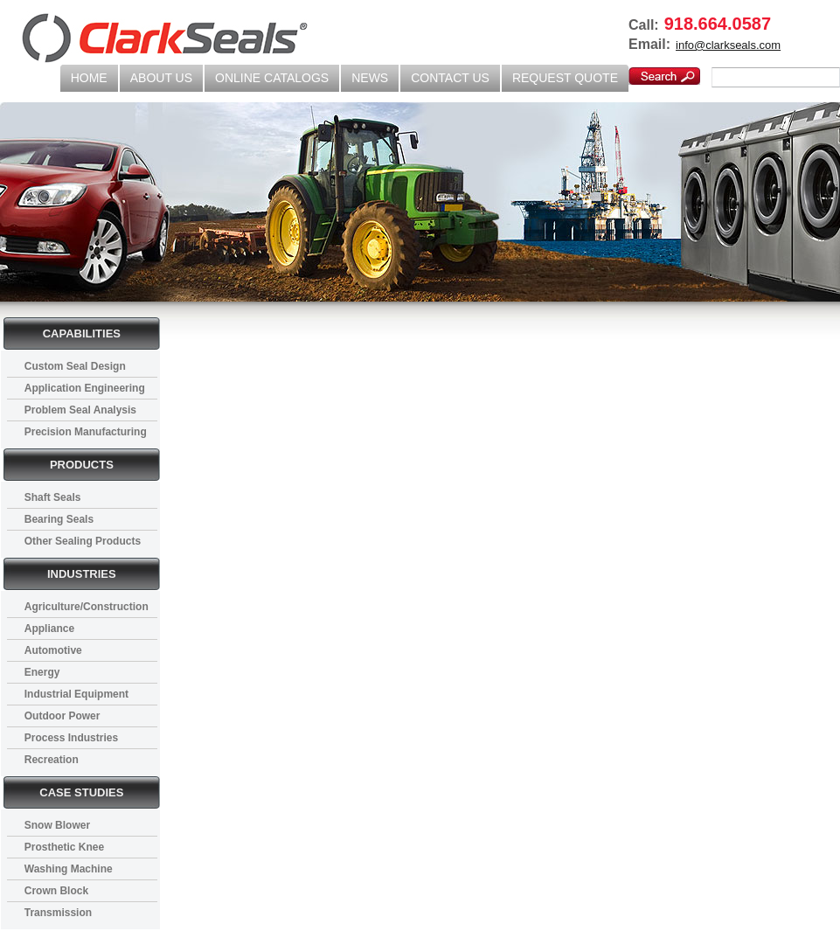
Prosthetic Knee (64, 847)
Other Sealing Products (82, 541)
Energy (42, 672)
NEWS (369, 78)
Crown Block (56, 891)
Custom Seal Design (75, 366)
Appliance (49, 628)
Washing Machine (68, 869)
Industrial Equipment (76, 694)
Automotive (53, 650)
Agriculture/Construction (86, 607)
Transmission (58, 913)
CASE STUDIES (81, 792)
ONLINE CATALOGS (272, 78)
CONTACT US (450, 78)
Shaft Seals (52, 497)
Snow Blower (57, 825)
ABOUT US (161, 78)
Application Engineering (84, 388)
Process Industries (71, 738)
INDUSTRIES (81, 573)
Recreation (51, 760)
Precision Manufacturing (85, 432)
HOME (89, 78)
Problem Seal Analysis (80, 410)
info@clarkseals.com (728, 45)
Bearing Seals (59, 519)
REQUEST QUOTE (565, 78)
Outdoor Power (62, 716)
